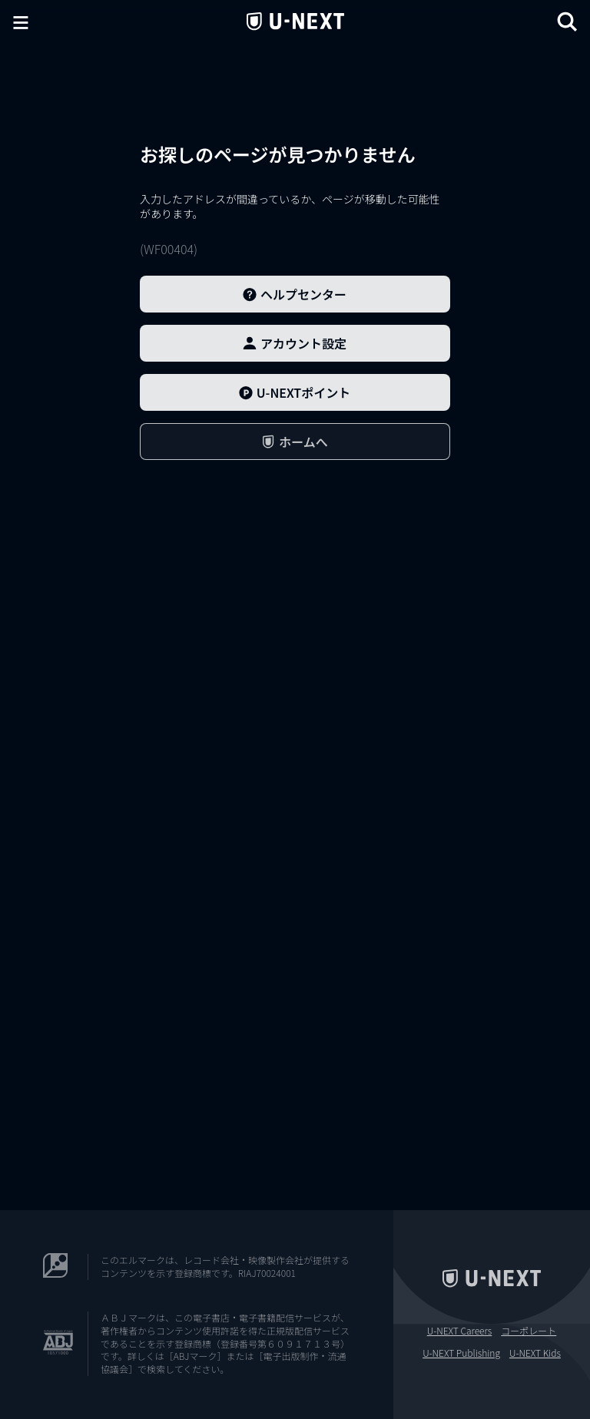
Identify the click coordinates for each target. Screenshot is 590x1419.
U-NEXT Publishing (461, 1353)
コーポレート (528, 1331)
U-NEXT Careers (459, 1331)
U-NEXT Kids (535, 1353)
